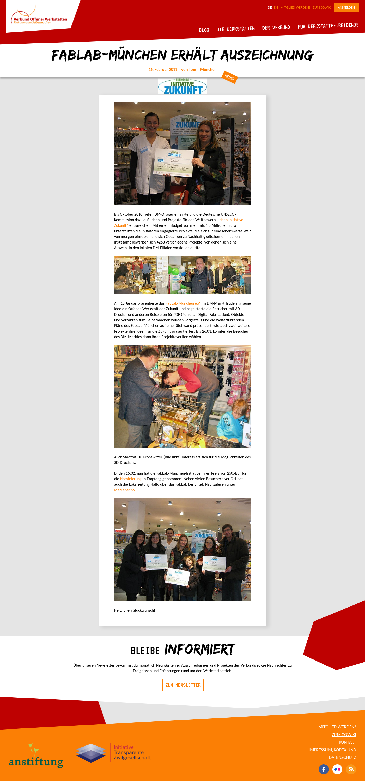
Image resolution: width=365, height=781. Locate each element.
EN (276, 8)
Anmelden (346, 8)
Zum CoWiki (322, 8)
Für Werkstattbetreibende (328, 25)
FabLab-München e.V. (183, 304)
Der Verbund (276, 27)
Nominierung (131, 479)
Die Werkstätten (236, 29)
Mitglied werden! (295, 8)
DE (270, 8)
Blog (204, 29)
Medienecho (124, 490)
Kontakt (347, 742)
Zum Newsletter (183, 685)
